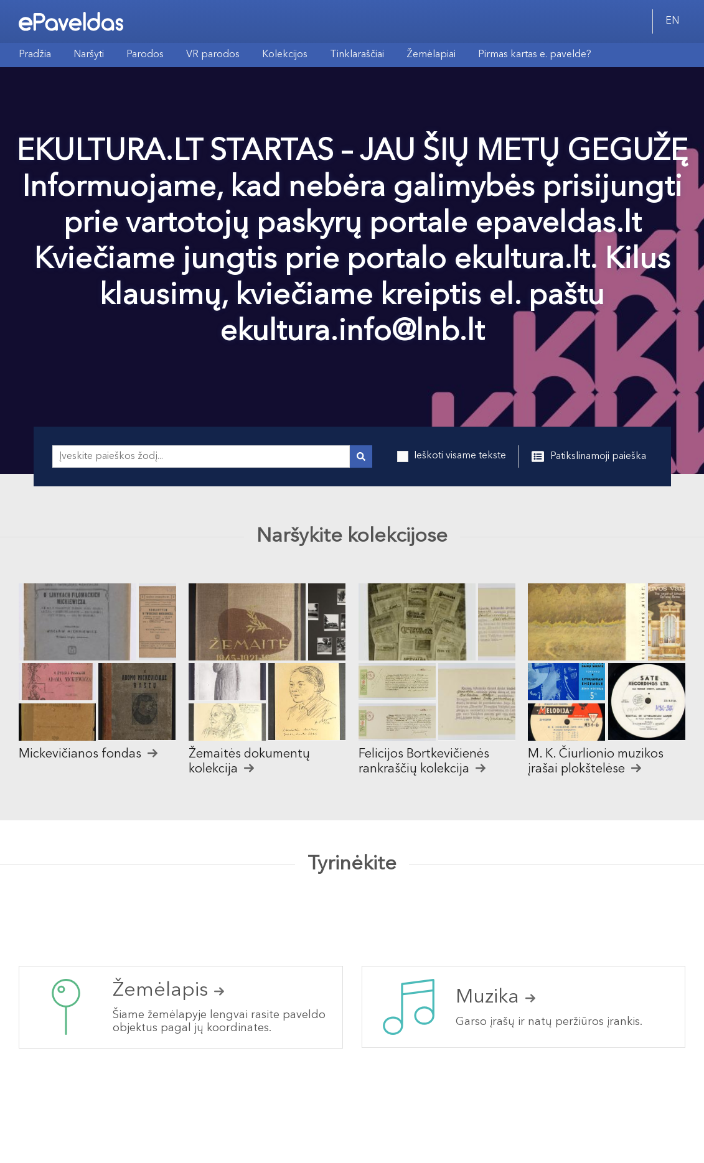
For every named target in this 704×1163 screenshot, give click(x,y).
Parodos (145, 55)
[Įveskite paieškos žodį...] (201, 456)
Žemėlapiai (431, 55)
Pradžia (35, 55)
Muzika (495, 998)
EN (672, 21)
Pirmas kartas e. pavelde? (534, 55)
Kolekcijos (284, 55)
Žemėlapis (168, 991)
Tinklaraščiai (357, 55)
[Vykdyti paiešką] (361, 456)
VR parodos (213, 55)
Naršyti (88, 55)
